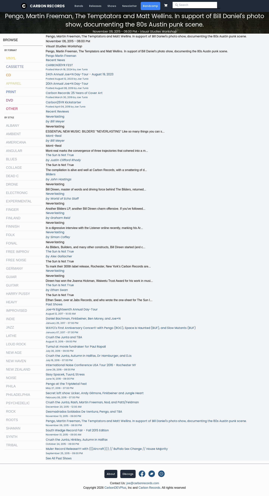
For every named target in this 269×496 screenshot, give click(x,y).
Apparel (13, 83)
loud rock (16, 344)
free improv (17, 252)
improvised (16, 310)
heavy (11, 302)
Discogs (128, 474)
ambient (13, 134)
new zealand (18, 369)
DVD (9, 100)
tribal (12, 445)
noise (11, 378)
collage (14, 168)
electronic (17, 193)
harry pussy (18, 294)
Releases (95, 6)
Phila (11, 386)
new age (14, 353)
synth (11, 437)
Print (11, 92)
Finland (13, 218)
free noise (16, 260)
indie (10, 319)
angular (14, 151)
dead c (12, 176)
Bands (79, 6)
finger (12, 210)
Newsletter (129, 6)
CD (8, 75)
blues (11, 159)
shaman (13, 428)
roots (12, 420)
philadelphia (18, 395)
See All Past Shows (59, 458)
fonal (11, 243)
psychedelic (18, 403)
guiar (11, 277)
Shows (111, 6)
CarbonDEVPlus (115, 487)
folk (10, 235)
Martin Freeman (65, 55)
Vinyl (11, 58)
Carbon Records (47, 6)
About (111, 474)
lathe (11, 336)
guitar (12, 285)
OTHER (12, 109)
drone (12, 184)
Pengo (50, 55)
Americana (16, 142)
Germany (14, 268)
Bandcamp (150, 6)
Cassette (15, 67)
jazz (10, 327)
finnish (12, 226)
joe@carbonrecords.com (142, 483)
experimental (19, 201)
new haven (16, 361)
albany (12, 125)
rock (11, 411)
